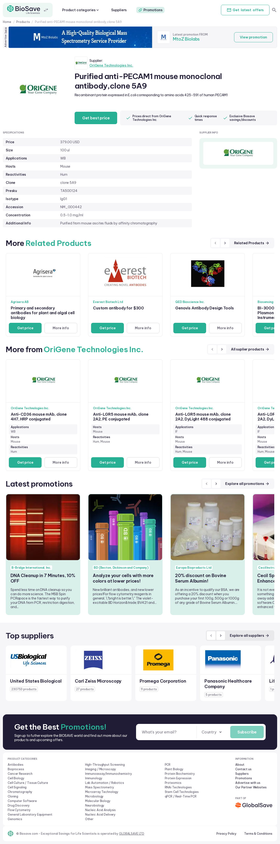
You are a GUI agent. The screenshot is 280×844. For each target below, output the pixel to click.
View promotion (253, 37)
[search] (274, 10)
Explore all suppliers (249, 635)
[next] (225, 243)
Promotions (150, 10)
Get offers (245, 10)
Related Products (251, 243)
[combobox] (211, 732)
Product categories (81, 10)
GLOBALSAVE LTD (131, 833)
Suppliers (119, 10)
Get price (25, 328)
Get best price (96, 118)
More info (61, 328)
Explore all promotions (247, 484)
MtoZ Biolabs (186, 39)
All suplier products (250, 349)
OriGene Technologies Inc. (111, 65)
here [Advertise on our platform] (5, 30)
